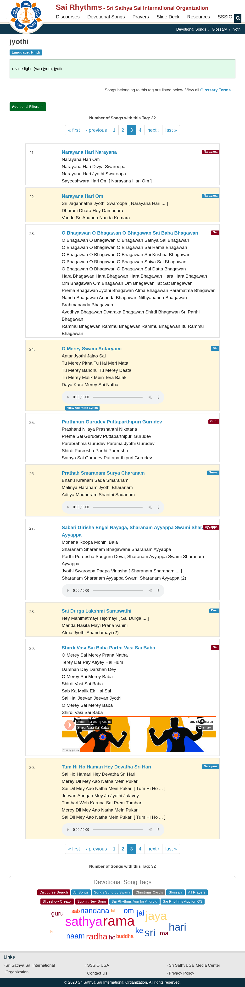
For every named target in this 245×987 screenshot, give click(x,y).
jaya (156, 915)
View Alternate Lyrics (82, 408)
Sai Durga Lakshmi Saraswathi (96, 611)
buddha (125, 936)
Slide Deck (168, 16)
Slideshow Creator (57, 901)
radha (97, 936)
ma (164, 933)
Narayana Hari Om (82, 196)
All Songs (81, 892)
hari (177, 927)
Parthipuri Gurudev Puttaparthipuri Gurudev (112, 421)
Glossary (219, 29)
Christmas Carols (149, 892)
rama (119, 920)
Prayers (141, 16)
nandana (94, 910)
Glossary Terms (215, 90)
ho (112, 937)
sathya (83, 921)
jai (140, 913)
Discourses (68, 16)
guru (57, 913)
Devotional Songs (106, 16)
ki (51, 931)
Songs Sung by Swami (112, 892)
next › (153, 130)
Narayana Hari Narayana (89, 152)
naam (75, 936)
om (129, 910)
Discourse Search (53, 892)
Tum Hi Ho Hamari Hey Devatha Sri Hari (106, 766)
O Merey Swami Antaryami (92, 348)
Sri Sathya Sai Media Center (194, 965)
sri (150, 932)
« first (74, 130)
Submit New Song (91, 901)
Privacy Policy (181, 973)
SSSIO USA (98, 965)
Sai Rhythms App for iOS (182, 901)
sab (76, 911)
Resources (198, 16)
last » (171, 130)
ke (139, 930)
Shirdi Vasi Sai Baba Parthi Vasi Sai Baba (108, 647)
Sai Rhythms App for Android (134, 901)
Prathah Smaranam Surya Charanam (103, 473)
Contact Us (97, 973)
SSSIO (225, 16)
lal (113, 911)
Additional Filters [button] (25, 107)
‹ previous (96, 130)
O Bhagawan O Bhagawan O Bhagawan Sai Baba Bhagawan (130, 233)
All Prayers (197, 892)
